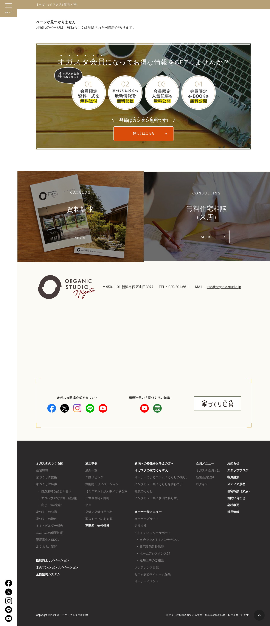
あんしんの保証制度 (49, 532)
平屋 (88, 505)
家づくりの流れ (46, 518)
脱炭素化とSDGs (47, 539)
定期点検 (141, 525)
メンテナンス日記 (147, 567)
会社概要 (233, 505)
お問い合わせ (236, 498)
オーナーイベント (147, 581)
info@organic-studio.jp (224, 287)
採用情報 (233, 512)
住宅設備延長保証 (152, 546)
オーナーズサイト (147, 518)
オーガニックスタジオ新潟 (53, 4)
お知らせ (233, 463)
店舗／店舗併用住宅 (98, 512)
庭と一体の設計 (51, 505)
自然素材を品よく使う (56, 491)
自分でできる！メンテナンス (159, 539)
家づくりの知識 (46, 512)
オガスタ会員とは (208, 470)
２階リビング (94, 477)
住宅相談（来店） (239, 491)
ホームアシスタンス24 (155, 553)
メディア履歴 (236, 484)
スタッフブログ (237, 470)
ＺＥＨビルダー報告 (49, 525)
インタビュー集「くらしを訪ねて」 (159, 484)
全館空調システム (48, 574)
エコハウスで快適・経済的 (59, 498)
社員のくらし (144, 491)
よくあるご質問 (46, 546)
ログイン (202, 484)
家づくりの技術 (46, 477)
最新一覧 (91, 470)
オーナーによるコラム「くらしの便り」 (162, 477)
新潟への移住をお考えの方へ (154, 463)
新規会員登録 (205, 477)
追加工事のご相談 (152, 560)
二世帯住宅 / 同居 (97, 498)
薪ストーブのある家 (98, 518)
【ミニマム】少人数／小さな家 (106, 491)
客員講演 (233, 477)
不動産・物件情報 (97, 525)
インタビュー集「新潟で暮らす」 (157, 498)
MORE (80, 238)
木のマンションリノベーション (57, 567)
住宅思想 (42, 470)
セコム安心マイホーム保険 (153, 574)
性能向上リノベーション (52, 560)
